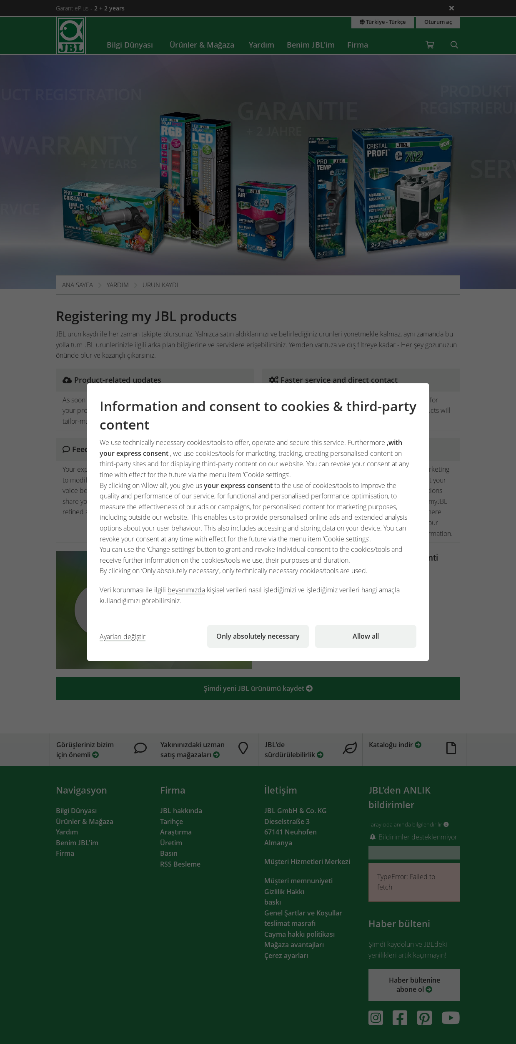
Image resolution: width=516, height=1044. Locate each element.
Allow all (366, 636)
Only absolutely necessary (258, 636)
